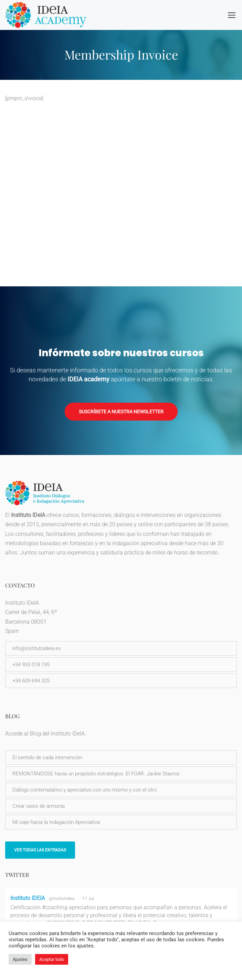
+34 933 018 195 (31, 664)
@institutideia (61, 898)
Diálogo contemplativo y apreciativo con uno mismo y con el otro (84, 790)
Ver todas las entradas (40, 850)
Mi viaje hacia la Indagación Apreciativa (56, 822)
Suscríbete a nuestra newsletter (121, 411)
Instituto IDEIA (27, 898)
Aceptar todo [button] (51, 959)
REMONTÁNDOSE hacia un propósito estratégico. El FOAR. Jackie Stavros (96, 774)
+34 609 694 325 (31, 681)
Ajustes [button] (20, 959)
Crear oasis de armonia (38, 806)
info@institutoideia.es (36, 648)
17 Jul (88, 898)
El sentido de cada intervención (47, 757)
